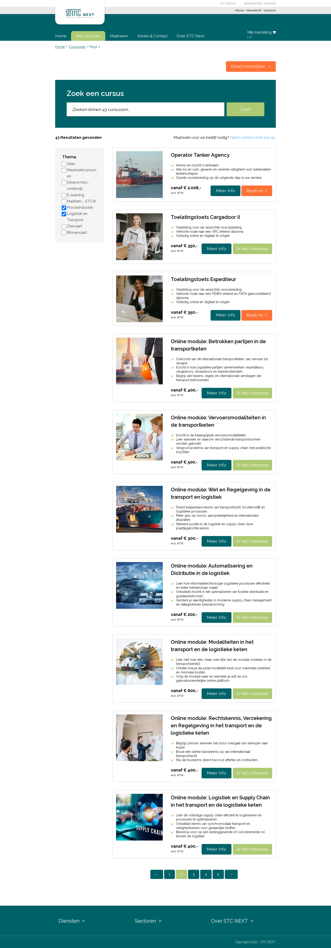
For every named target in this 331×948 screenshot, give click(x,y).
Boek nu (257, 190)
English (270, 3)
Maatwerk (119, 36)
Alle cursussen (88, 36)
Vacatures (269, 10)
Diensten (72, 921)
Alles (71, 164)
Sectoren (148, 921)
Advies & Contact (152, 36)
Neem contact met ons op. (253, 137)
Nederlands (253, 3)
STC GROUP (228, 3)
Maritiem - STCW (81, 201)
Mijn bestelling (261, 34)
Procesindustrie (80, 207)
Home (60, 36)
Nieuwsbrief (253, 10)
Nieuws (239, 10)
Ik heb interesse (252, 248)
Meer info (225, 190)
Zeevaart (74, 226)
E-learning (75, 195)
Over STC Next (190, 36)
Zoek (245, 109)
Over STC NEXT (232, 921)
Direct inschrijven (251, 66)
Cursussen (77, 47)
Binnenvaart (77, 232)
